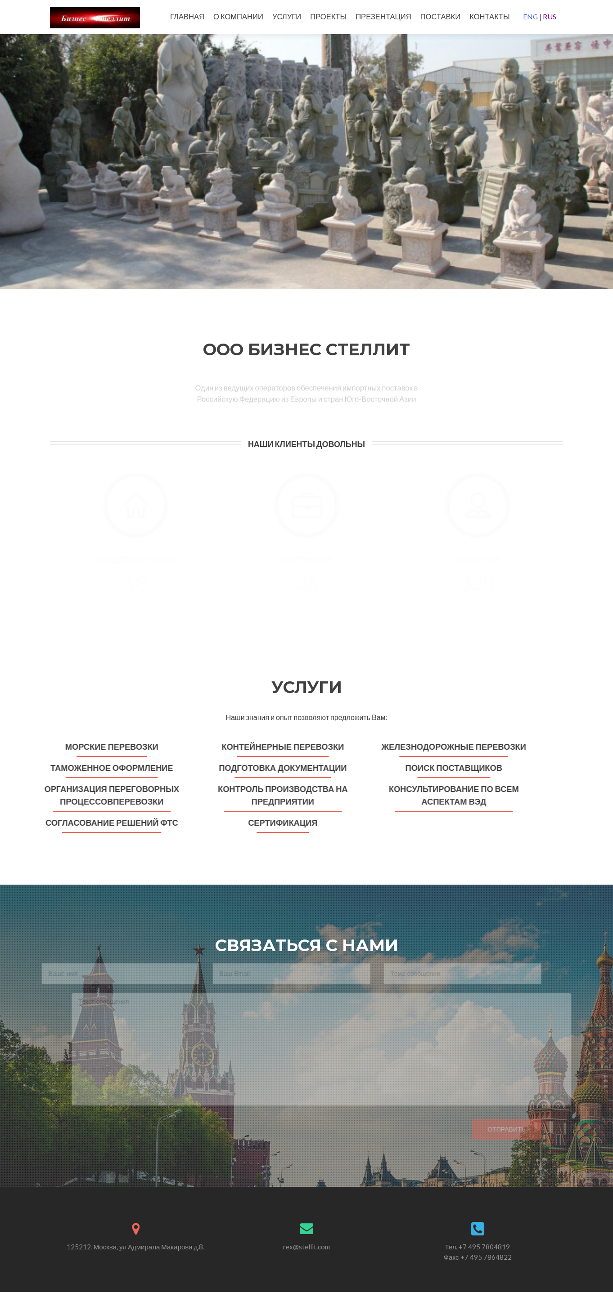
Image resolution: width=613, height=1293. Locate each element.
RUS (549, 16)
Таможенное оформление (108, 768)
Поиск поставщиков (450, 768)
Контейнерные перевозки (279, 747)
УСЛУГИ (286, 16)
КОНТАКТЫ (489, 16)
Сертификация (279, 823)
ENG (530, 16)
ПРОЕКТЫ (328, 16)
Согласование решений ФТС (108, 823)
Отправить (497, 1129)
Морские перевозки (108, 747)
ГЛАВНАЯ (187, 16)
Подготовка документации (279, 768)
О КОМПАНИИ (238, 16)
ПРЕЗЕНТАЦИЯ (383, 16)
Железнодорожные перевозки (450, 747)
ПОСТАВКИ (440, 16)
